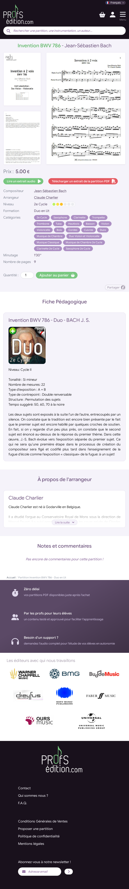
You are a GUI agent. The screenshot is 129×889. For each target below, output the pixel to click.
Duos (103, 229)
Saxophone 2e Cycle (78, 248)
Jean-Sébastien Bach (50, 191)
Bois (59, 229)
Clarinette (79, 217)
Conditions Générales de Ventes (43, 821)
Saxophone (60, 217)
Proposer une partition (35, 829)
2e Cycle (42, 217)
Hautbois (73, 223)
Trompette (98, 217)
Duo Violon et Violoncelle (84, 236)
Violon (105, 223)
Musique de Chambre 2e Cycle (84, 242)
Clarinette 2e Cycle (48, 248)
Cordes (72, 229)
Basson (90, 223)
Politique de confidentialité (39, 836)
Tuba (59, 223)
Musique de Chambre (49, 236)
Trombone (43, 223)
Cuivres (88, 229)
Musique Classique (48, 242)
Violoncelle (43, 229)
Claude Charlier (46, 198)
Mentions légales (31, 844)
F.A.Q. (22, 803)
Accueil (11, 577)
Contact (24, 788)
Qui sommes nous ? (33, 796)
